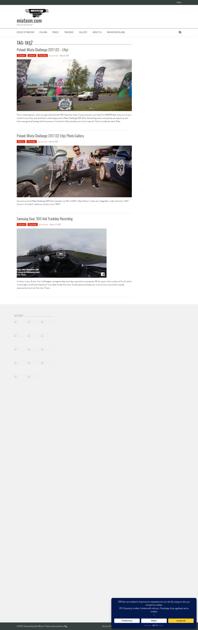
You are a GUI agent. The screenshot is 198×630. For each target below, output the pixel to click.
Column (43, 32)
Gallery (83, 32)
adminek (54, 55)
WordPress (39, 626)
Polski (179, 2)
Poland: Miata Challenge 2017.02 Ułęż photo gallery (50, 135)
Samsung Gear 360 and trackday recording (45, 218)
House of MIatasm (25, 32)
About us (97, 32)
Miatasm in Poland (116, 32)
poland (32, 55)
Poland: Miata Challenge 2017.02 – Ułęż (42, 49)
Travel (55, 32)
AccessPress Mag (59, 626)
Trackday (69, 32)
